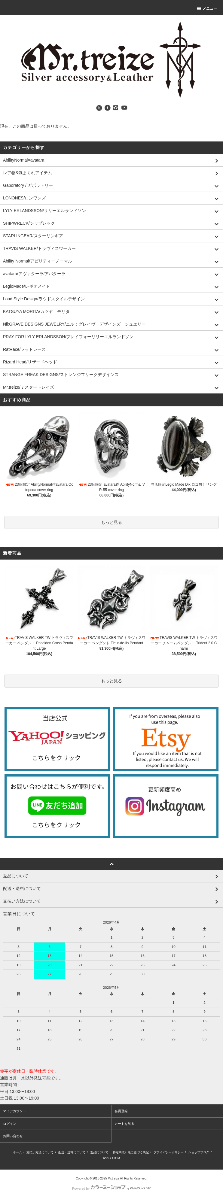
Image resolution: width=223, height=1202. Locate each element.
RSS (106, 1158)
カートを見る (124, 1123)
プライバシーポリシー (169, 1152)
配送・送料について (71, 1152)
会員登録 (121, 1111)
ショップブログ (198, 1152)
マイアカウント (14, 1111)
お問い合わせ (13, 1136)
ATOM (116, 1158)
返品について (99, 1152)
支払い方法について (39, 1152)
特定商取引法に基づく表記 (131, 1152)
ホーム (17, 1152)
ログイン (9, 1123)
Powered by (111, 1188)
